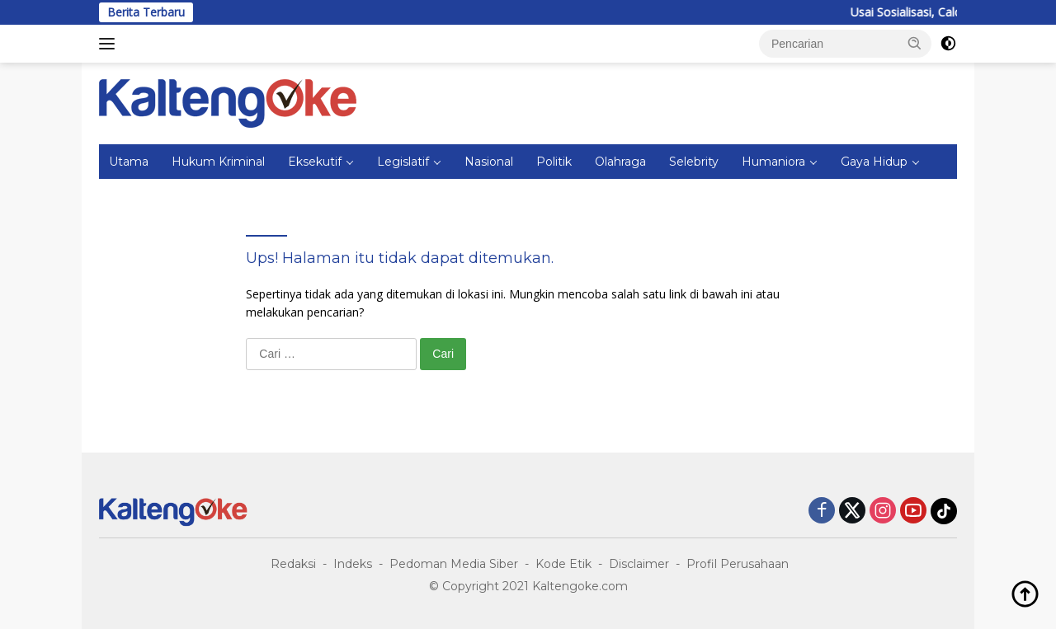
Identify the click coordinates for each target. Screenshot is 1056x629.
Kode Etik (563, 563)
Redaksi (293, 563)
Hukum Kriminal (218, 161)
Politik (554, 161)
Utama (128, 161)
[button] (914, 43)
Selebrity (694, 161)
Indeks (352, 563)
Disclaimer (639, 563)
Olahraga (620, 161)
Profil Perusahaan (737, 563)
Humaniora (773, 161)
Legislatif (403, 161)
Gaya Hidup (874, 161)
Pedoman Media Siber (453, 563)
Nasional (488, 161)
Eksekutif (315, 161)
